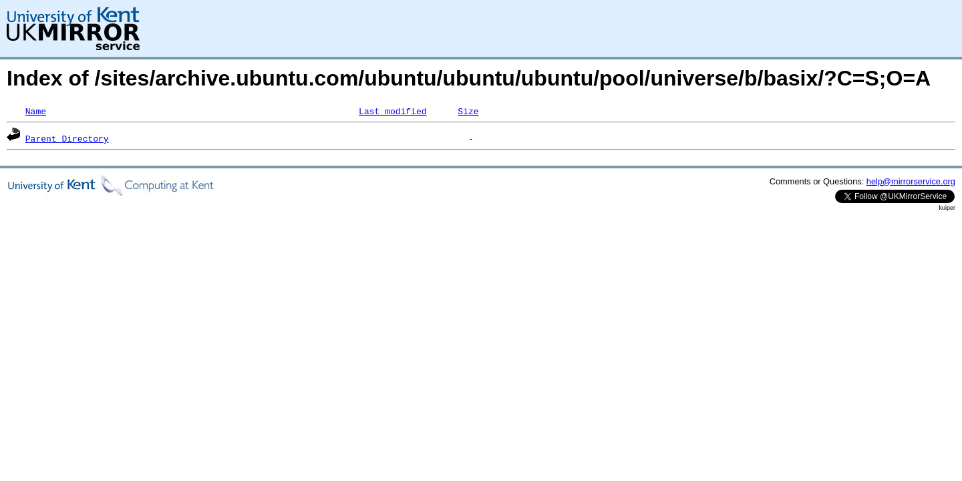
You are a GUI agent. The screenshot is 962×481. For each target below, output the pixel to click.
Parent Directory (67, 138)
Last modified (392, 111)
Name (35, 111)
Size (468, 111)
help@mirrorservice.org (910, 181)
